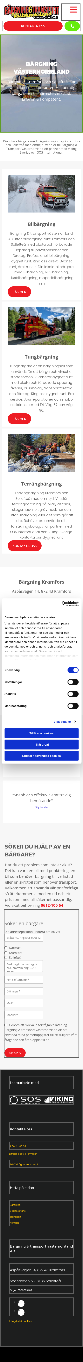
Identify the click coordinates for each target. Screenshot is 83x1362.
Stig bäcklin (41, 807)
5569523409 (25, 1290)
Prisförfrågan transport (24, 1164)
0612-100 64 (52, 905)
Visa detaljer (62, 721)
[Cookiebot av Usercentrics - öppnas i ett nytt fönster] (62, 603)
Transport (15, 1216)
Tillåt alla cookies (42, 733)
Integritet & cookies (20, 1321)
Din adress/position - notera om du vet (32, 932)
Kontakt (14, 1222)
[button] (72, 26)
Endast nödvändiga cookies (41, 755)
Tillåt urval (41, 744)
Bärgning (15, 1205)
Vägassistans (18, 1210)
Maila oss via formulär (23, 1153)
